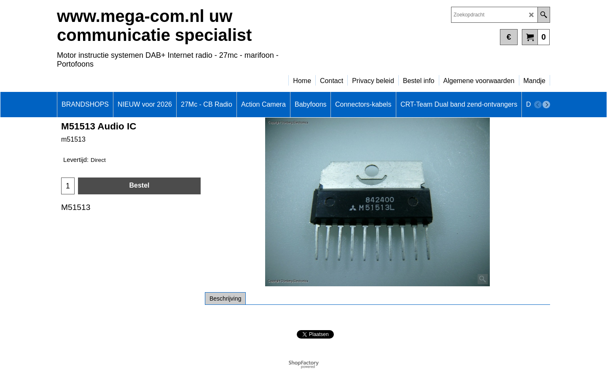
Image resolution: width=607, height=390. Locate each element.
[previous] (538, 104)
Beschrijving (225, 298)
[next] (546, 104)
